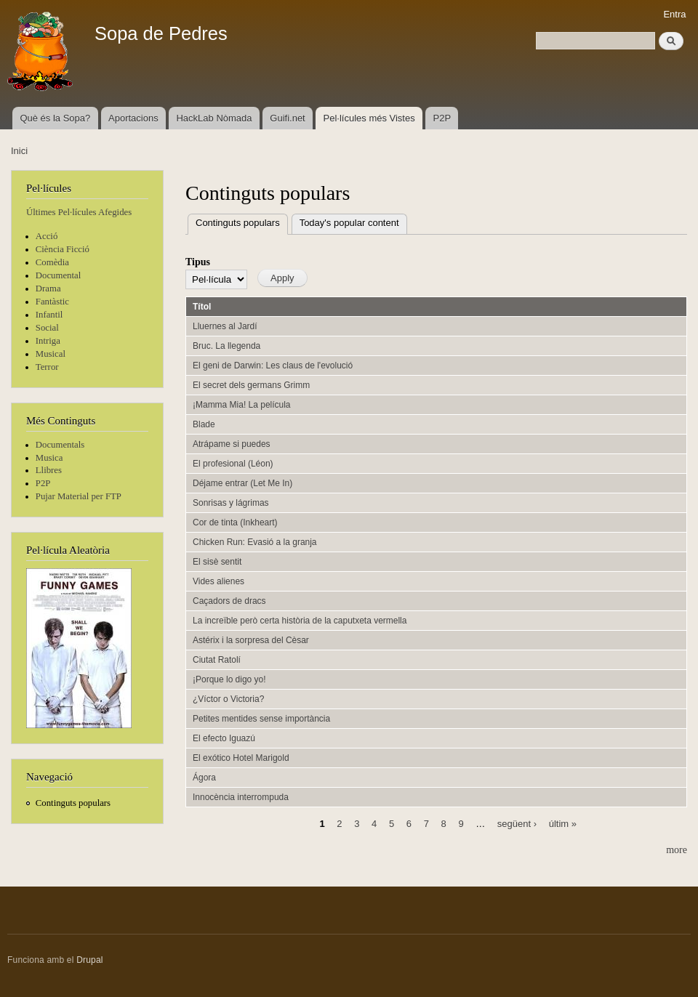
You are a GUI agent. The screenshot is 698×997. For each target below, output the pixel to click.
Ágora (204, 777)
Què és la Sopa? (55, 118)
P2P (442, 118)
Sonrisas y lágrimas (231, 503)
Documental (58, 275)
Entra (674, 14)
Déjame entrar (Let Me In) (242, 483)
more (676, 849)
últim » (563, 823)
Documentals (60, 445)
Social (47, 328)
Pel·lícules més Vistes (369, 118)
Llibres (49, 470)
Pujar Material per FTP (78, 496)
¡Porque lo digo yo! (229, 679)
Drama (48, 288)
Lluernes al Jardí (225, 326)
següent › (517, 823)
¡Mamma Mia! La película (242, 405)
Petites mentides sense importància (261, 719)
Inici (19, 150)
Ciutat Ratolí (217, 660)
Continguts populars (73, 803)
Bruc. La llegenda (226, 346)
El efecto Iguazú (224, 738)
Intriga (48, 341)
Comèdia (52, 262)
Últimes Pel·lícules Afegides (79, 212)
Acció (47, 236)
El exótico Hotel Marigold (241, 758)
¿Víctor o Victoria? (228, 699)
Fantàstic (52, 301)
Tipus (197, 262)
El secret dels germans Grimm (251, 385)
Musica (49, 458)
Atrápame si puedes (231, 444)
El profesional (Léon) (233, 464)
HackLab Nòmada (214, 118)
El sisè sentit (217, 562)
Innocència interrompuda (241, 797)
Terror (47, 367)
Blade (204, 424)
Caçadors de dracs (229, 601)
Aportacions (133, 118)
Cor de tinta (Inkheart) (235, 522)
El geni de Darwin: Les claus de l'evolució (273, 365)
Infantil (49, 315)
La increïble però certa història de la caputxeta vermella (299, 620)
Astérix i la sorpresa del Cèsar (251, 640)
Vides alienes (218, 581)
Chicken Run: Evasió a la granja (255, 542)
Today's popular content (349, 222)
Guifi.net (287, 118)
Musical (50, 354)
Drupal (89, 960)
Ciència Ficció (62, 249)
